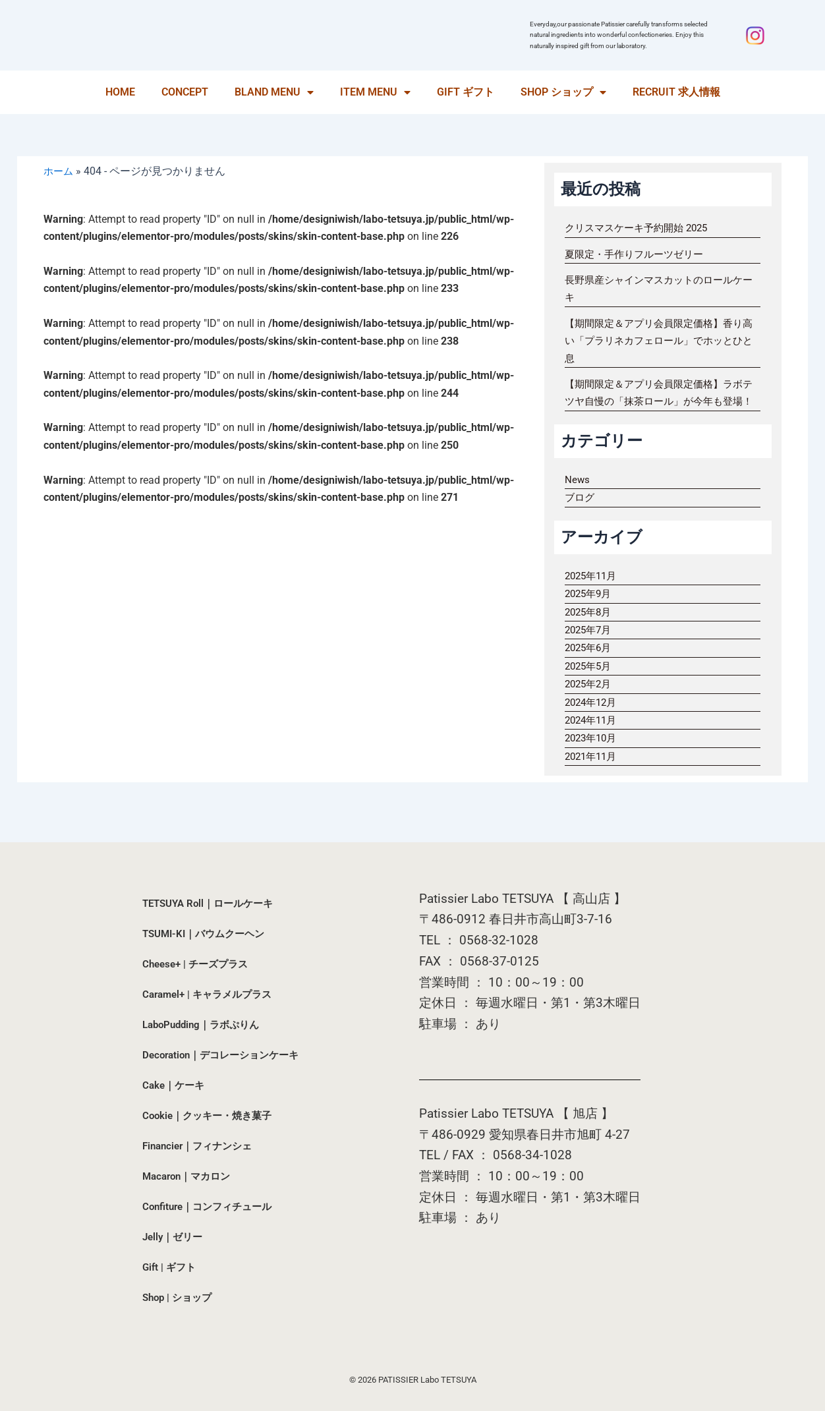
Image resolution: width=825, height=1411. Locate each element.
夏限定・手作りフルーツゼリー (638, 254)
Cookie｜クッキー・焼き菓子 (211, 1115)
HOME (120, 92)
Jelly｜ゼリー (174, 1236)
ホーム (59, 171)
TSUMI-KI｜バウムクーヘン (207, 933)
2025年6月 (590, 665)
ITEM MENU (375, 92)
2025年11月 (593, 593)
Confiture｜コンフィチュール (211, 1206)
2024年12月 (593, 719)
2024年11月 (593, 737)
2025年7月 (590, 647)
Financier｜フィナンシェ (201, 1145)
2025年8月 (590, 629)
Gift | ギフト (170, 1267)
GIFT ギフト (465, 92)
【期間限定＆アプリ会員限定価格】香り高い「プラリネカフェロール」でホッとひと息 (659, 340)
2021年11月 (593, 773)
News (577, 496)
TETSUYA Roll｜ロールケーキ (212, 903)
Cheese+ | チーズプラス (198, 964)
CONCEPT (184, 92)
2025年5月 (590, 683)
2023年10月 (593, 755)
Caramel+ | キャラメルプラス (211, 994)
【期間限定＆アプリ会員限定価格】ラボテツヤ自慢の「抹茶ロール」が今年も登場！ (659, 401)
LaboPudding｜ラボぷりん (205, 1024)
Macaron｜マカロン (189, 1176)
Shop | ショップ (179, 1297)
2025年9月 (590, 611)
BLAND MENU (274, 92)
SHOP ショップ (563, 92)
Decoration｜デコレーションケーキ (226, 1055)
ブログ (580, 515)
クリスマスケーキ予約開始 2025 (641, 227)
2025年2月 (590, 701)
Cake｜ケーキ (175, 1085)
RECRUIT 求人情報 (676, 92)
